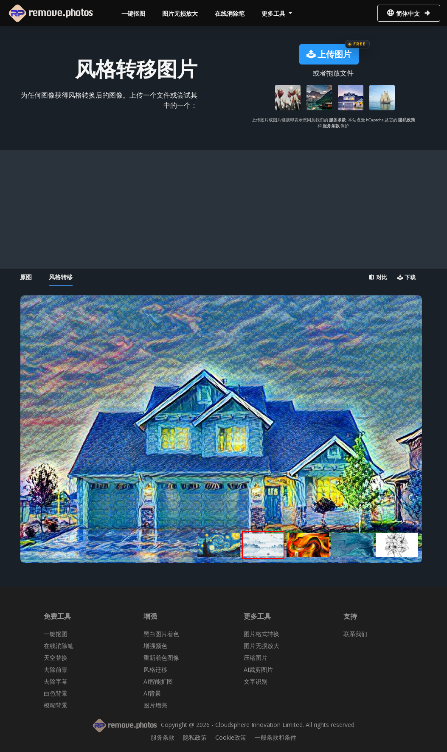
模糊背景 (55, 705)
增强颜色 (155, 646)
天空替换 (55, 658)
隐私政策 (406, 120)
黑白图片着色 (161, 634)
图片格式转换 (261, 634)
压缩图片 (255, 658)
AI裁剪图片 (258, 669)
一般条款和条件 (275, 737)
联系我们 (355, 634)
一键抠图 (133, 13)
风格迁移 (155, 669)
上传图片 (328, 54)
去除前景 (55, 669)
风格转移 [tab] (61, 277)
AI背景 (152, 693)
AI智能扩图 (158, 681)
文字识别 (255, 681)
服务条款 (337, 120)
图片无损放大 (180, 13)
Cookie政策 (230, 737)
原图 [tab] (26, 277)
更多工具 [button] (274, 13)
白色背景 (55, 693)
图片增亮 (155, 705)
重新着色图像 (161, 658)
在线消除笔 (230, 13)
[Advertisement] (221, 209)
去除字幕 (55, 681)
